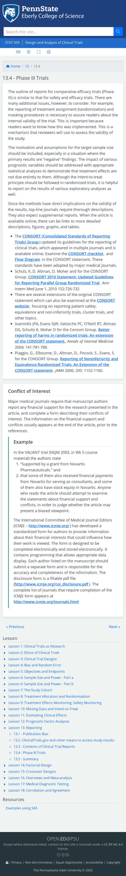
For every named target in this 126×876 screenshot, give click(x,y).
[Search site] (58, 31)
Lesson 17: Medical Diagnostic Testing (38, 784)
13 (27, 66)
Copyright (113, 862)
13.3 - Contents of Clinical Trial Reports (44, 746)
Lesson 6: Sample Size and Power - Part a (40, 677)
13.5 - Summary (26, 759)
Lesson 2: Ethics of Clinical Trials (33, 652)
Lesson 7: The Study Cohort (30, 690)
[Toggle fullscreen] (38, 52)
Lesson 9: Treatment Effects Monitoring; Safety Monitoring (55, 702)
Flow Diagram (27, 259)
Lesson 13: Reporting (25, 727)
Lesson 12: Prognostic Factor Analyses (38, 721)
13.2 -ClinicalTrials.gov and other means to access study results (64, 740)
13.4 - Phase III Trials (30, 752)
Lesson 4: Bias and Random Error (35, 665)
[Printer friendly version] (48, 52)
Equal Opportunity (69, 862)
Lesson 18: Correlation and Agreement (39, 790)
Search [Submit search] (119, 31)
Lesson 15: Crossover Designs (32, 771)
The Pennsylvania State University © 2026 (63, 870)
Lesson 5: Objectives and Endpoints (36, 671)
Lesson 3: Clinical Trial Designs (32, 659)
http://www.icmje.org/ (49, 525)
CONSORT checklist (86, 253)
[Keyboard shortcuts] (18, 52)
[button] (15, 626)
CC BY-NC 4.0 (113, 844)
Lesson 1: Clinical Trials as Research (36, 646)
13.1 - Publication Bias (31, 734)
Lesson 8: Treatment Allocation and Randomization (49, 696)
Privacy (17, 862)
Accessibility (94, 862)
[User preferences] (28, 52)
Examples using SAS (22, 808)
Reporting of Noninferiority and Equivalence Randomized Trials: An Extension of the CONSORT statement (66, 364)
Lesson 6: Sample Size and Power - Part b (41, 684)
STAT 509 (12, 42)
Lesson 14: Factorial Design (30, 765)
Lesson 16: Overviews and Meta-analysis (40, 778)
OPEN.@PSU (63, 839)
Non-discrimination (39, 862)
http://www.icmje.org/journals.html (46, 601)
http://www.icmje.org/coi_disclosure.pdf (51, 584)
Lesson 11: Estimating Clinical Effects (37, 715)
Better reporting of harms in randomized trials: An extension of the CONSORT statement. (64, 335)
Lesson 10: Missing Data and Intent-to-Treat (43, 709)
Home (13, 66)
